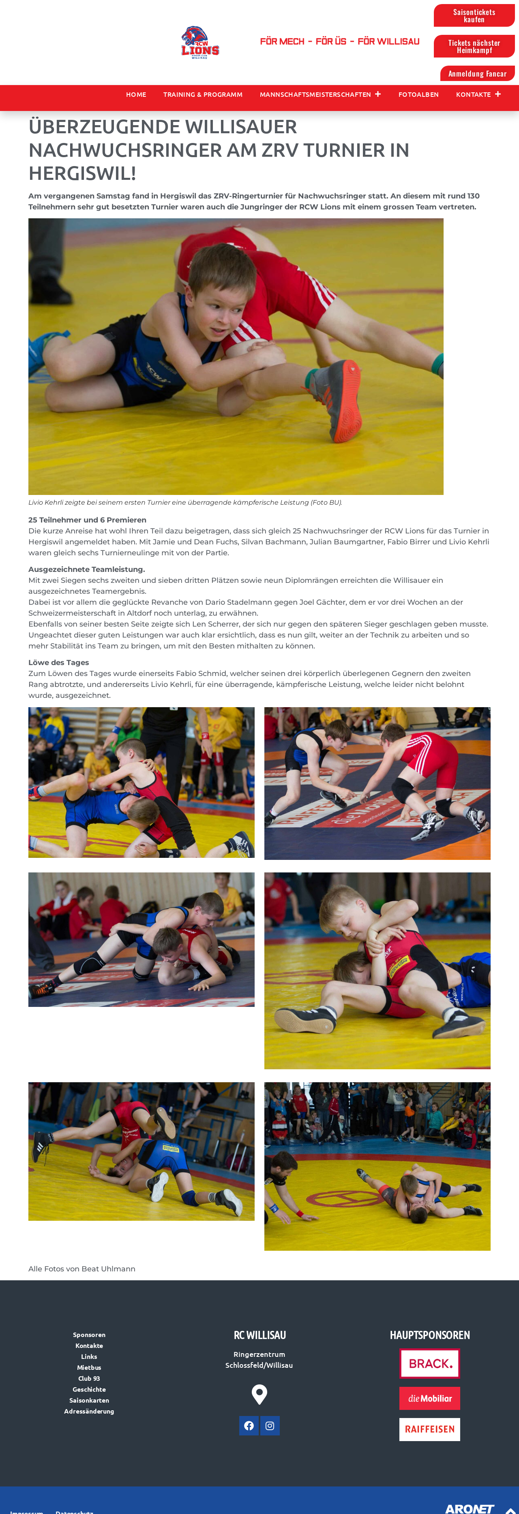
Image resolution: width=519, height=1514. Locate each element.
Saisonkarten (89, 1400)
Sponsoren (89, 1334)
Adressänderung (89, 1411)
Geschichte (89, 1389)
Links (89, 1356)
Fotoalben (419, 94)
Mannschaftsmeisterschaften (320, 94)
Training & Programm (202, 94)
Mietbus (89, 1367)
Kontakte (478, 94)
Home (136, 94)
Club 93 (89, 1378)
